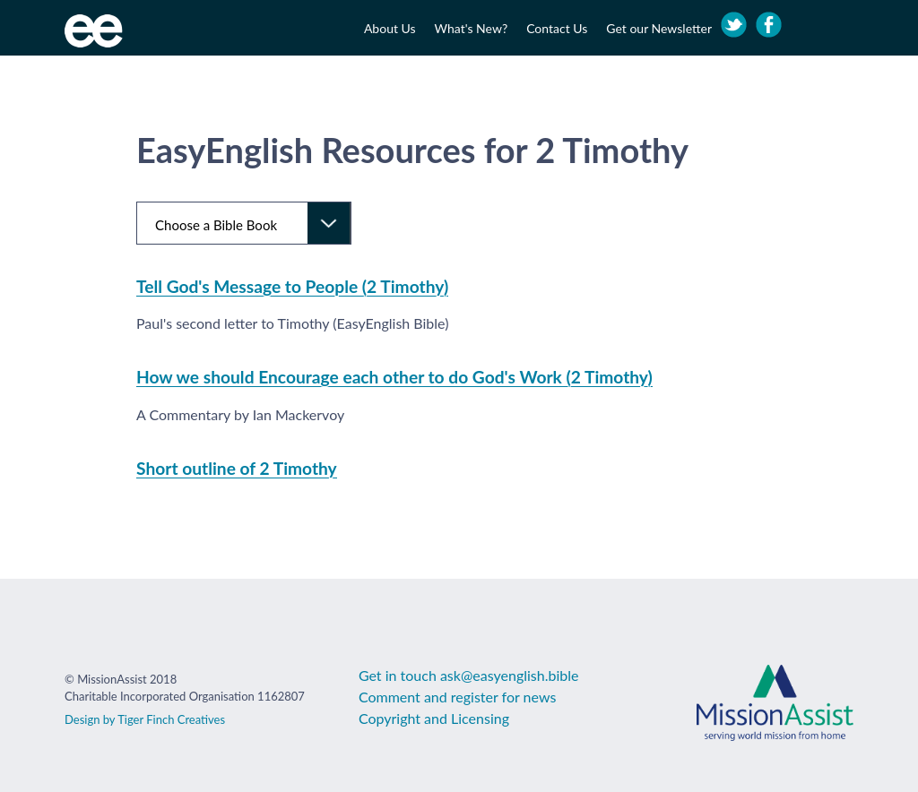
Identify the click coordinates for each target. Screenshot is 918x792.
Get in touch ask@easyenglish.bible (469, 675)
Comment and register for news (457, 696)
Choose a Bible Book (216, 225)
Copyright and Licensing (434, 718)
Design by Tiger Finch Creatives (145, 719)
